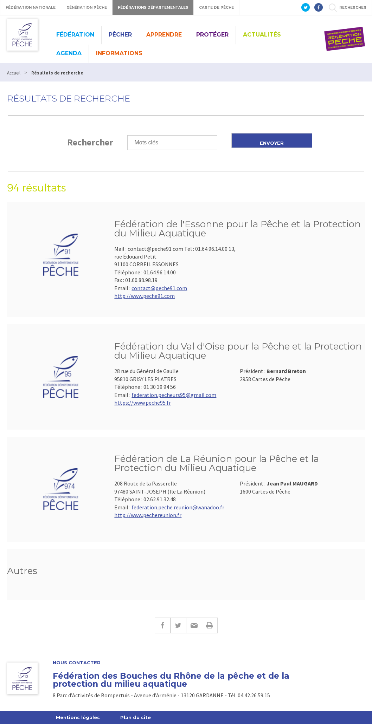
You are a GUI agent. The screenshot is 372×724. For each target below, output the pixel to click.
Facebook (162, 625)
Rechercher (90, 142)
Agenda (69, 53)
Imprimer (210, 625)
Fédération (75, 34)
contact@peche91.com (159, 288)
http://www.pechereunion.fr (147, 514)
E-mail (194, 625)
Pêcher (120, 34)
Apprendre (164, 34)
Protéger (212, 34)
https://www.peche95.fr (142, 402)
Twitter (178, 625)
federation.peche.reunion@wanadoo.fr (178, 507)
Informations (119, 53)
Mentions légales (78, 717)
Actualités (262, 34)
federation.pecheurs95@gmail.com (174, 394)
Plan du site (135, 717)
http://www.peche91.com (144, 295)
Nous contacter (77, 662)
